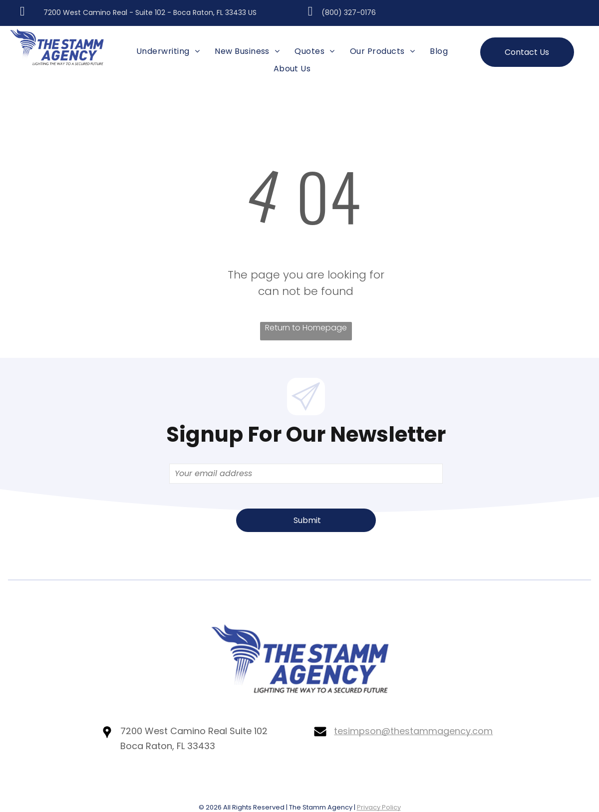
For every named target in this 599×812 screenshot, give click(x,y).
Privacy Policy (379, 807)
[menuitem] (168, 51)
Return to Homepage (306, 327)
